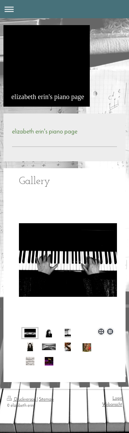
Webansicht (112, 405)
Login (117, 399)
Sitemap (46, 400)
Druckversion (22, 400)
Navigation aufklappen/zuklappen (64, 9)
